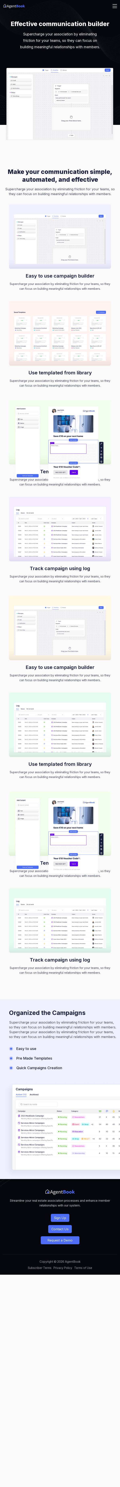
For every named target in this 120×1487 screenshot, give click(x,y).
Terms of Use (83, 1267)
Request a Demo (60, 1240)
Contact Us (60, 1229)
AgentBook (72, 1261)
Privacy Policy (62, 1267)
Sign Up (60, 1218)
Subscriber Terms (39, 1267)
